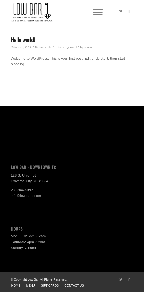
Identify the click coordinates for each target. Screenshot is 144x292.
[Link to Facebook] (129, 11)
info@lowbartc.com (26, 196)
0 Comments (43, 47)
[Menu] (95, 11)
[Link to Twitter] (121, 11)
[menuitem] (16, 285)
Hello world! (23, 39)
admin (88, 47)
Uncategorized (67, 47)
